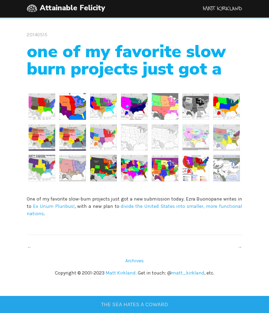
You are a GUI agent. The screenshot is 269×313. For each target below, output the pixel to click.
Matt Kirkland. (121, 273)
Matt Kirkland (215, 9)
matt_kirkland (188, 273)
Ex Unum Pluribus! (54, 206)
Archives (134, 261)
